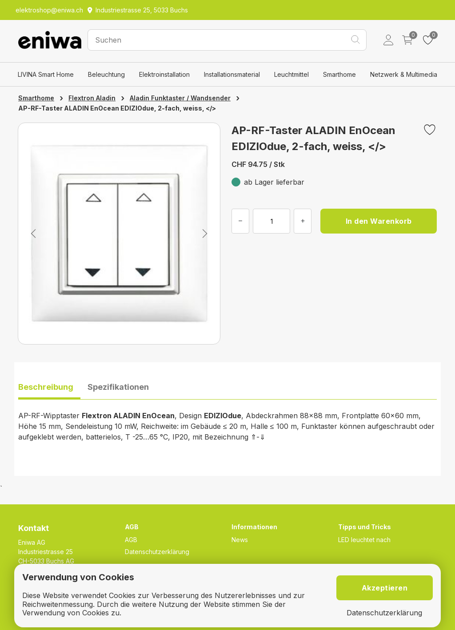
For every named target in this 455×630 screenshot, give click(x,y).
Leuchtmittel (291, 74)
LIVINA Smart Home (46, 74)
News (239, 539)
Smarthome (339, 74)
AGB (131, 539)
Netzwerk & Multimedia (403, 74)
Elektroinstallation (164, 74)
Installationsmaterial (232, 74)
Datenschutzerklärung (157, 551)
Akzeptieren (385, 587)
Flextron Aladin (92, 98)
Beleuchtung (106, 74)
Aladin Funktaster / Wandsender (180, 98)
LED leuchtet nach (364, 539)
